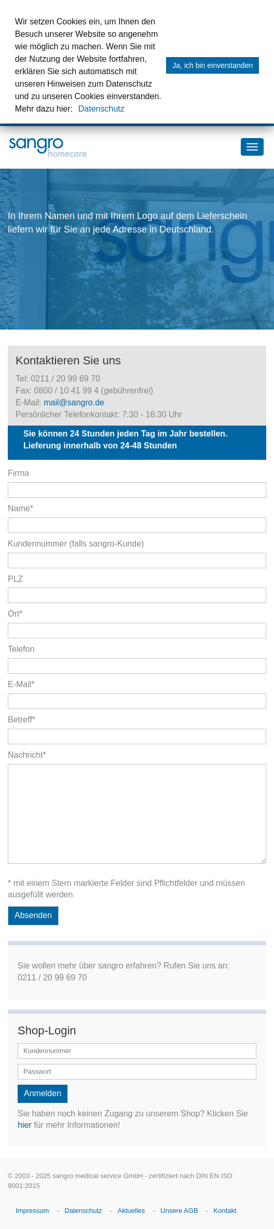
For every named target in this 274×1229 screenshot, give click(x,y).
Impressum (32, 1210)
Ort (15, 613)
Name (20, 508)
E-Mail (21, 684)
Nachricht (27, 754)
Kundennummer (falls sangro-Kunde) (76, 543)
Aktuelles (131, 1210)
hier (25, 1125)
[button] (76, 110)
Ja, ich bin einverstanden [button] (212, 65)
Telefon (21, 649)
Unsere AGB (179, 1210)
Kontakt (225, 1210)
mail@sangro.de (74, 402)
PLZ (15, 579)
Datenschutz (101, 108)
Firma (18, 473)
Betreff (21, 719)
